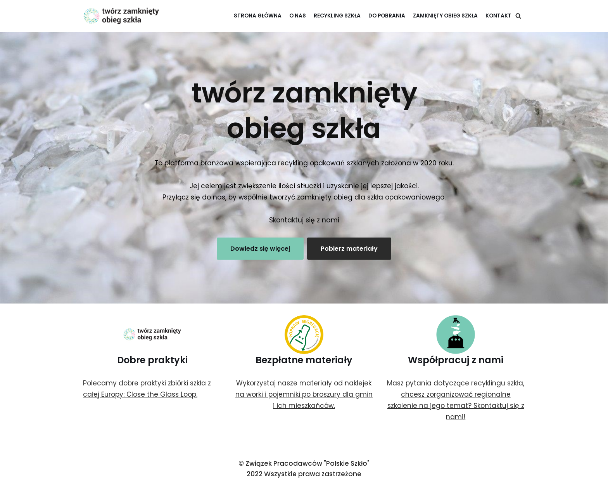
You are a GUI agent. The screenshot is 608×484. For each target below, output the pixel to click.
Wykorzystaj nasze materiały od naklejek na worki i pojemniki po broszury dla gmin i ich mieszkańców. (304, 394)
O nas (297, 15)
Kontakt (498, 15)
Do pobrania (386, 15)
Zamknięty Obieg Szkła (445, 15)
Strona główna (258, 15)
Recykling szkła (337, 15)
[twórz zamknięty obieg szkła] (122, 16)
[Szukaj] (518, 16)
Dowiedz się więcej (260, 248)
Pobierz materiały (349, 248)
